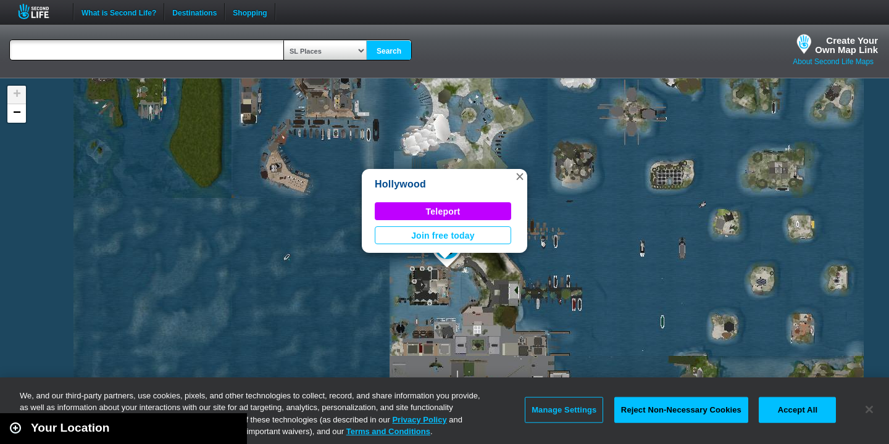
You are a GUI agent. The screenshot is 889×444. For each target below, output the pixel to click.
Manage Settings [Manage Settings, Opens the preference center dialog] (564, 409)
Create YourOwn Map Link (846, 45)
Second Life (40, 11)
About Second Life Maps (833, 61)
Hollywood (400, 184)
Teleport (443, 211)
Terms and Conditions (388, 431)
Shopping (250, 12)
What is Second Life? (118, 12)
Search (389, 51)
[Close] (869, 409)
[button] (519, 176)
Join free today (443, 235)
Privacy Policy (419, 419)
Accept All (797, 409)
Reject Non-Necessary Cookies (681, 409)
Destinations (194, 12)
